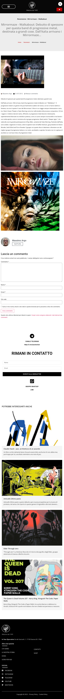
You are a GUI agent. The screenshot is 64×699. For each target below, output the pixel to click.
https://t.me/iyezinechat (32, 345)
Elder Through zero (11, 548)
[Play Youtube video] (32, 153)
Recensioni (27, 42)
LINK (32, 390)
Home (19, 42)
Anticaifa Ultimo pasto (12, 499)
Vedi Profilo (17, 244)
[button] (9, 7)
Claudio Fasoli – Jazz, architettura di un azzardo (22, 449)
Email (3, 292)
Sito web (3, 299)
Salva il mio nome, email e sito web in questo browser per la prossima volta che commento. (31, 306)
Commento (5, 261)
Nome (3, 285)
